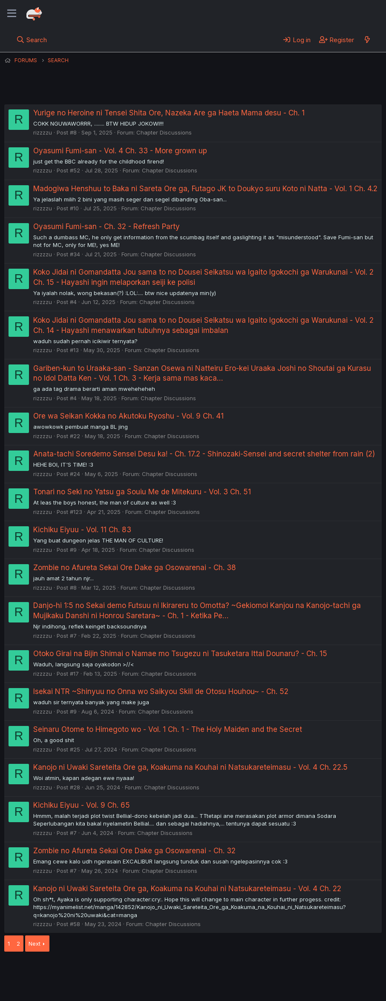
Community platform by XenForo (312, 982)
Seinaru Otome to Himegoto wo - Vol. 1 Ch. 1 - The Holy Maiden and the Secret (167, 729)
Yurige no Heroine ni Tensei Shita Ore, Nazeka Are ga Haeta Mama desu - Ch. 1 (169, 113)
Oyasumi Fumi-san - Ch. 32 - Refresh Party (106, 226)
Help (248, 970)
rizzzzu (42, 132)
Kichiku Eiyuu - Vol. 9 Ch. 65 (81, 805)
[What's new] (367, 39)
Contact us (115, 970)
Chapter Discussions (164, 132)
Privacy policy (213, 970)
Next (34, 943)
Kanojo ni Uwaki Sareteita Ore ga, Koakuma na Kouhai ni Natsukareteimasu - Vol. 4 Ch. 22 (187, 888)
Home (273, 970)
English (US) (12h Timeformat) (48, 970)
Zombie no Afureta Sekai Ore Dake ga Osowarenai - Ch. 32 (134, 850)
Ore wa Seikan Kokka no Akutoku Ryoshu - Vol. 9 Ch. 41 (128, 416)
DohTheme (300, 989)
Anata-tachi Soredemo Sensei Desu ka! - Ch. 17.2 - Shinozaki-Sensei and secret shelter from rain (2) (204, 454)
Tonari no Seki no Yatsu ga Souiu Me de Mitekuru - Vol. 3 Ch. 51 (142, 492)
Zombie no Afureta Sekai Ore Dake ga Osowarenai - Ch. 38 (134, 567)
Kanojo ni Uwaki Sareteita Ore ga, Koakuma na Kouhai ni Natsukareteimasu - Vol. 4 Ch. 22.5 (190, 767)
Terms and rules (162, 970)
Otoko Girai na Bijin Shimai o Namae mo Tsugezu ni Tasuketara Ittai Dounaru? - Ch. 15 (180, 653)
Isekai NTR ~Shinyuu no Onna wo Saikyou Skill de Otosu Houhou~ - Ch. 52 (160, 691)
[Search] (32, 39)
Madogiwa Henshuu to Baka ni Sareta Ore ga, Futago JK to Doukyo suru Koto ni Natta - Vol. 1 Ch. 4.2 (205, 188)
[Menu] (12, 13)
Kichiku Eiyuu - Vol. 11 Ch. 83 (82, 529)
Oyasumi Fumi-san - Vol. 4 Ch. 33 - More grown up (120, 150)
